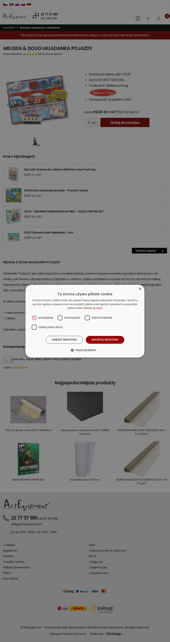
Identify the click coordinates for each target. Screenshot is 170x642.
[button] (85, 350)
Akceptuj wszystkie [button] (105, 339)
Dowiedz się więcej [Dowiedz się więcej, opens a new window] (92, 308)
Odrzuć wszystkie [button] (64, 339)
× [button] (139, 288)
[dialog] (85, 320)
